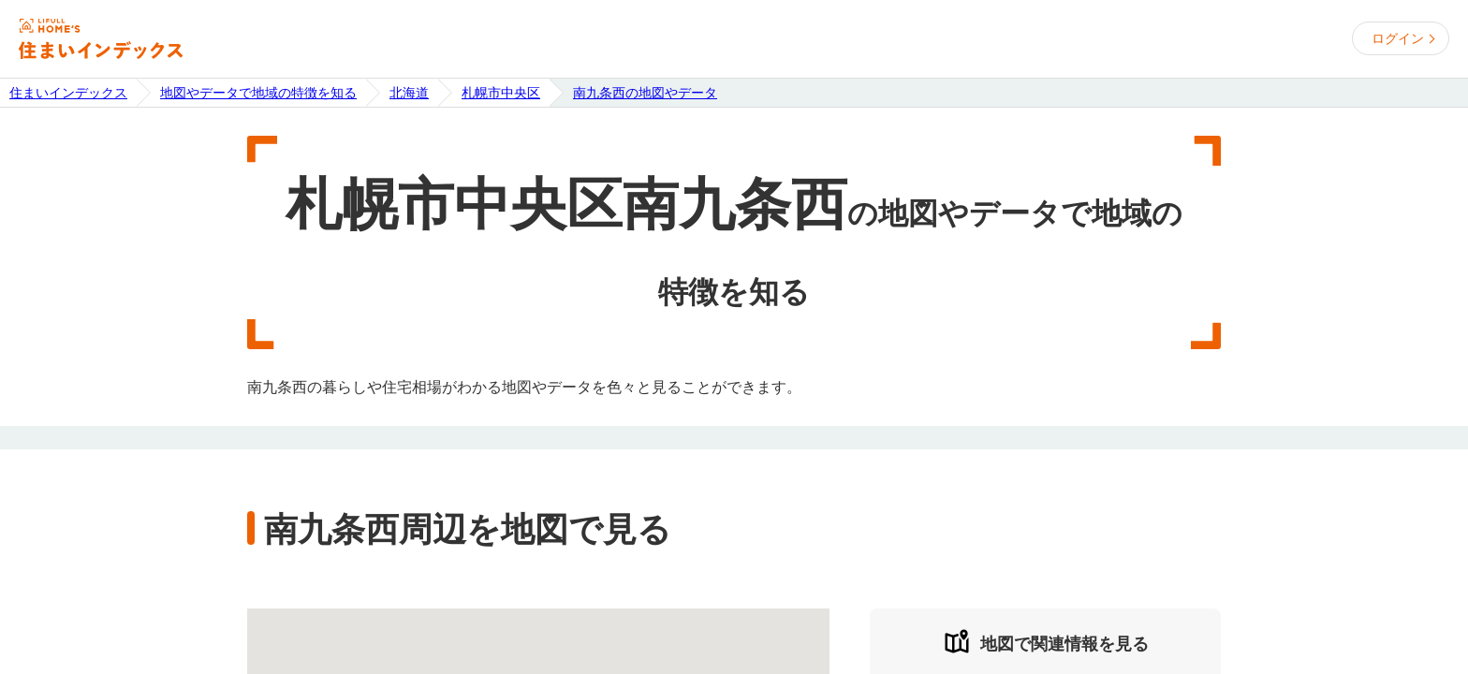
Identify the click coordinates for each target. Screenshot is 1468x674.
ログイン (1398, 38)
